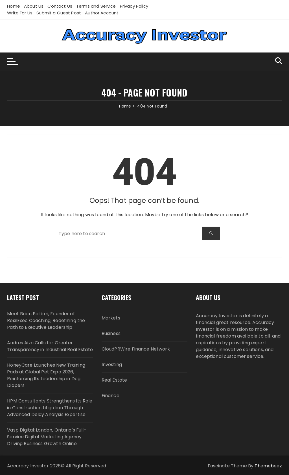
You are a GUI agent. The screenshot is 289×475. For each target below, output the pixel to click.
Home (13, 6)
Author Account (102, 13)
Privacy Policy (134, 6)
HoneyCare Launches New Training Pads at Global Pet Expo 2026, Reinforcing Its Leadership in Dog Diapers (46, 375)
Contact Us (59, 6)
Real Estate (114, 380)
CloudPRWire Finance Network (136, 349)
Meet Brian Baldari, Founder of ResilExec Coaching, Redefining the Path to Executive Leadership (46, 320)
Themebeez (268, 466)
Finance (110, 395)
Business (111, 333)
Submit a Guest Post (58, 13)
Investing (112, 364)
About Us (33, 6)
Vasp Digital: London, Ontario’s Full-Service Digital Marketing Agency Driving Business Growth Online (46, 437)
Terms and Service (96, 6)
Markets (111, 318)
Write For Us (19, 13)
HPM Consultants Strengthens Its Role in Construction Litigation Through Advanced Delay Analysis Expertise (49, 408)
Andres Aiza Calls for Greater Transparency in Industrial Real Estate (50, 346)
